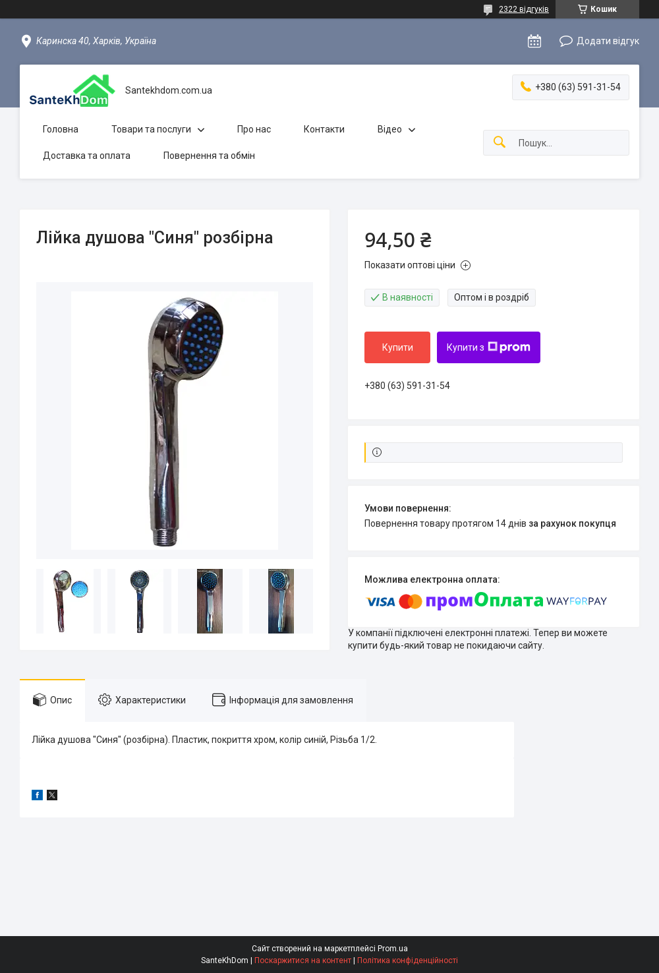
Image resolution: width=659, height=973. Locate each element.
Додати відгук (608, 41)
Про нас (254, 129)
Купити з (488, 347)
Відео (390, 129)
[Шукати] (499, 143)
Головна (60, 129)
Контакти (324, 129)
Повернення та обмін (209, 155)
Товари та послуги (151, 129)
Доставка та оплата (86, 155)
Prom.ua (393, 948)
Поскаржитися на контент (302, 960)
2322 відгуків (524, 9)
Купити (397, 347)
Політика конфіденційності (407, 960)
